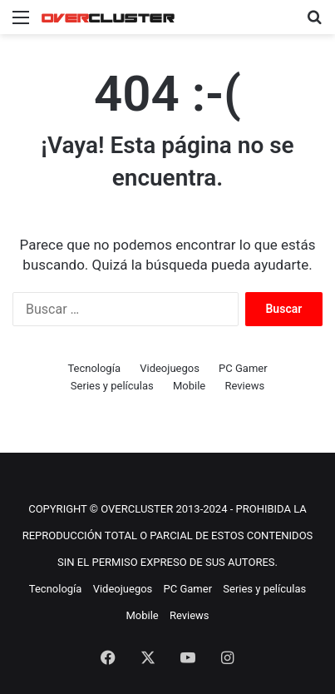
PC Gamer (243, 368)
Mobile (189, 385)
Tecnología (94, 368)
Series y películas (112, 385)
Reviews (244, 385)
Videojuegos (170, 368)
